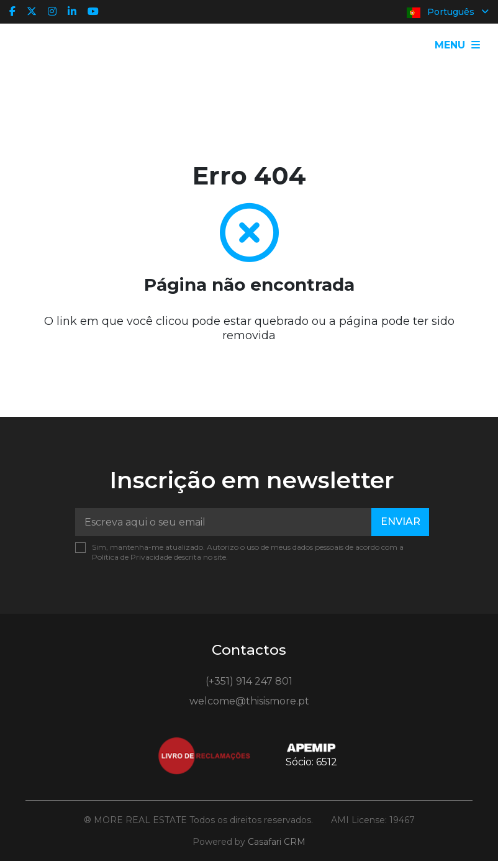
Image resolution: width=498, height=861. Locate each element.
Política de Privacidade (133, 557)
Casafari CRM (277, 841)
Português (448, 12)
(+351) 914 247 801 (249, 681)
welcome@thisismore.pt (249, 701)
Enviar (400, 521)
